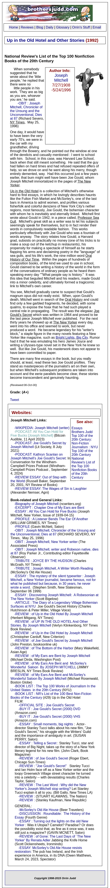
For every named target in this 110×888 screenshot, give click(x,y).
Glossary (62, 27)
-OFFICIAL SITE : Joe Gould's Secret (47, 705)
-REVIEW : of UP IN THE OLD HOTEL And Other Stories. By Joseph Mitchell (49, 623)
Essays (77, 428)
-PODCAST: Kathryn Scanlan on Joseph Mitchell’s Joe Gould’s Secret (38, 456)
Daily (49, 27)
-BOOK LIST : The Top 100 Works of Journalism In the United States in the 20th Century (53, 688)
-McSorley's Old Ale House (39, 810)
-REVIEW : (27, 796)
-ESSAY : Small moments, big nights (46, 724)
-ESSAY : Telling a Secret (38, 743)
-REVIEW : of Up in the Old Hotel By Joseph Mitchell (53, 614)
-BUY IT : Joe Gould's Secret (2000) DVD (49, 709)
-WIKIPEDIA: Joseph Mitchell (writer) (41, 428)
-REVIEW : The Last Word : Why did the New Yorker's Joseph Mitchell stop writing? (50, 787)
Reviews (27, 27)
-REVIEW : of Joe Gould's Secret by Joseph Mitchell (53, 640)
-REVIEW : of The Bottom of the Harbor (43, 648)
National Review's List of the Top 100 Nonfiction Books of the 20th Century (84, 468)
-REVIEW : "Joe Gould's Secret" (43, 766)
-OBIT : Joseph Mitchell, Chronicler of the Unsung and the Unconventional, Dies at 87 (26, 111)
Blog (39, 27)
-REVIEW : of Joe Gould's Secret (43, 758)
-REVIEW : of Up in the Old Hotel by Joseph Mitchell (53, 633)
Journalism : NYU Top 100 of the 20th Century (85, 450)
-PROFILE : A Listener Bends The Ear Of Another (51, 519)
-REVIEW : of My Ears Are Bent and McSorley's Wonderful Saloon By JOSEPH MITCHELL (49, 665)
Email (96, 27)
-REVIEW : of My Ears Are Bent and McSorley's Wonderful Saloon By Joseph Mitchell (48, 676)
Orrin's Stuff (81, 27)
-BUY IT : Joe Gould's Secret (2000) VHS (49, 716)
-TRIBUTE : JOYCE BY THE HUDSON (43, 561)
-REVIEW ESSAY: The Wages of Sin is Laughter (50, 488)
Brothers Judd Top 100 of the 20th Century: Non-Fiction (82, 437)
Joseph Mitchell (61, 78)
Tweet (14, 400)
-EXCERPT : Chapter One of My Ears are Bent (49, 507)
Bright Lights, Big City (72, 337)
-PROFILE (22, 526)
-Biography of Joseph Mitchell (36, 504)
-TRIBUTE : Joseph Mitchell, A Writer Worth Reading (53, 568)
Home (13, 27)
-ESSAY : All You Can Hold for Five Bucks (45, 511)
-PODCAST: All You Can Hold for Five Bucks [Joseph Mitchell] (37, 433)
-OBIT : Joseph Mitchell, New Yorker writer (46, 542)
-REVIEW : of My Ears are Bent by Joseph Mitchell (52, 656)
